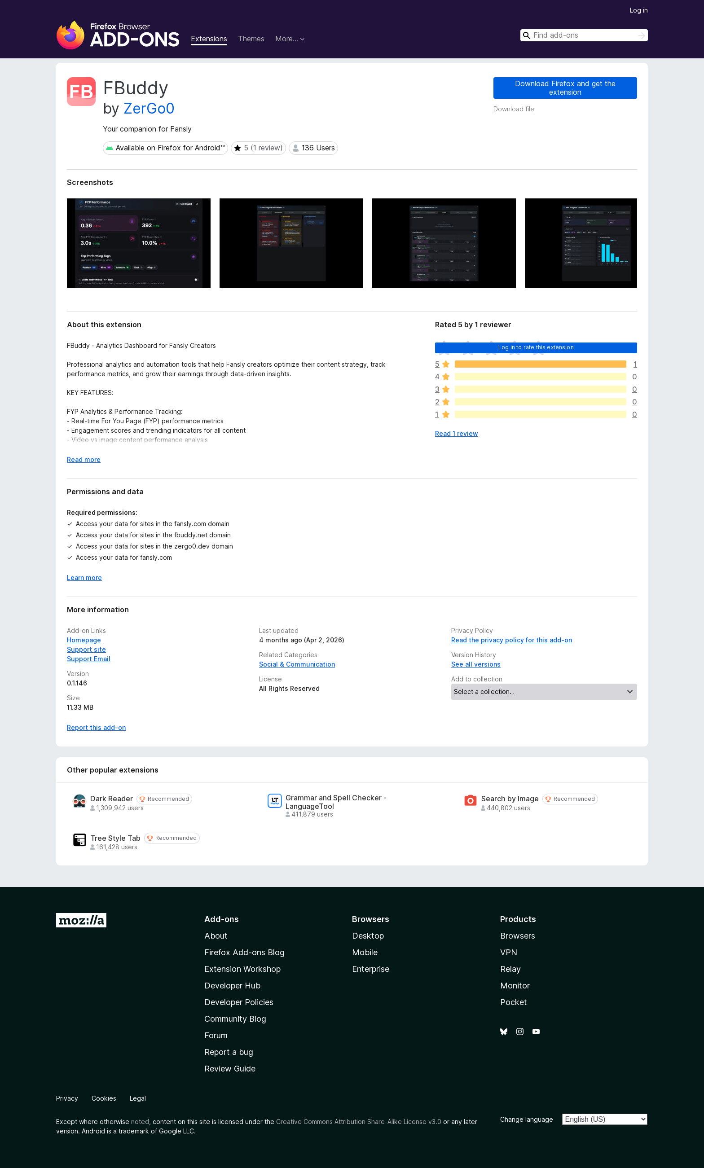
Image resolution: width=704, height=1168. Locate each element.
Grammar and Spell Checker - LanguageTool (336, 802)
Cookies (104, 1098)
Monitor (515, 985)
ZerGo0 (149, 108)
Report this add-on (96, 727)
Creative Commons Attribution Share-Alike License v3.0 (358, 1121)
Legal (138, 1098)
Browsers (517, 935)
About (216, 935)
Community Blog (235, 1018)
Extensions (209, 38)
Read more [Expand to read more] (84, 459)
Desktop (368, 935)
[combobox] (584, 35)
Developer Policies (238, 1002)
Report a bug (228, 1052)
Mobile (365, 952)
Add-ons (221, 919)
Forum (216, 1035)
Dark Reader (111, 799)
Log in (639, 10)
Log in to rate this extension (536, 347)
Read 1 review (456, 433)
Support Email (88, 659)
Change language (526, 1119)
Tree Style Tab (115, 838)
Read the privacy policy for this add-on (511, 640)
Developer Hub (232, 985)
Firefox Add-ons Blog (244, 952)
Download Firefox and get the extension (565, 88)
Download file (513, 109)
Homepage (84, 640)
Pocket (513, 1002)
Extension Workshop (242, 969)
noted (140, 1121)
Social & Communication (297, 664)
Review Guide (229, 1068)
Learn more (84, 577)
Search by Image (510, 799)
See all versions (476, 664)
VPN (508, 952)
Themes (251, 38)
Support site (86, 649)
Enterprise (370, 969)
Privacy (67, 1098)
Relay (510, 969)
